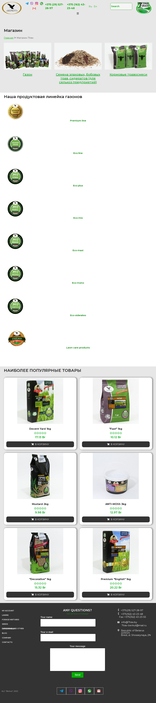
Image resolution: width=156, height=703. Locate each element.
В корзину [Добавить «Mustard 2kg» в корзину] (42, 519)
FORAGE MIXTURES (10, 620)
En (95, 6)
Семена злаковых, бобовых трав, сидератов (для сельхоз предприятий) (78, 78)
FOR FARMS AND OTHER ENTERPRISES (19, 628)
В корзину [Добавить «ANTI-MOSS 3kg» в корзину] (118, 519)
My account (10, 610)
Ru (90, 6)
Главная (9, 37)
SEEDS (5, 624)
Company (8, 637)
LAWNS (5, 615)
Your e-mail (68, 636)
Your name (68, 621)
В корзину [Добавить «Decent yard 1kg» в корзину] (42, 444)
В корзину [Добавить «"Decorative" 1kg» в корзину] (42, 594)
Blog (4, 633)
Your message (77, 658)
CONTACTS (7, 642)
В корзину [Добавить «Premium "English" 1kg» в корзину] (118, 594)
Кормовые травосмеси (128, 74)
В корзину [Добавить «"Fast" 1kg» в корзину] (118, 444)
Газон (27, 74)
